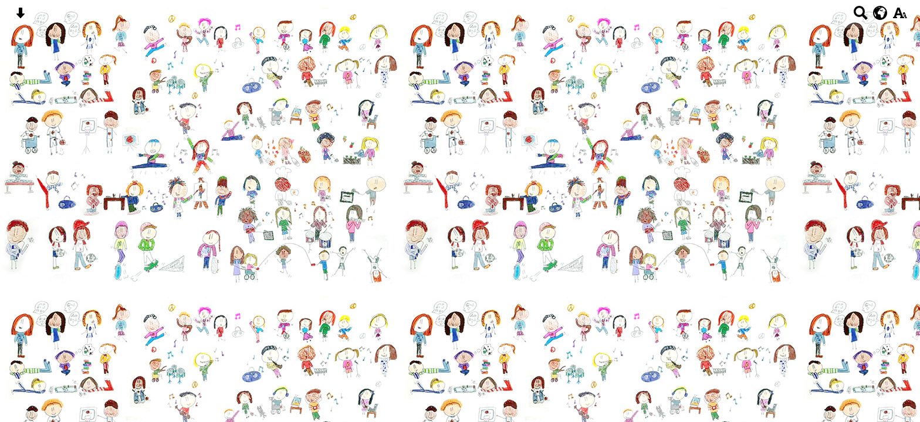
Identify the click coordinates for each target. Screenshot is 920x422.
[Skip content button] (20, 17)
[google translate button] (880, 13)
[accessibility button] (899, 17)
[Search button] (860, 17)
